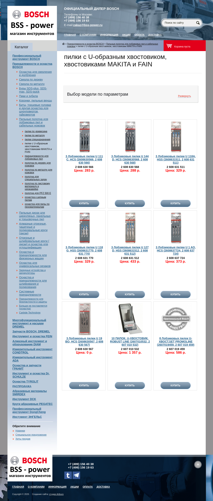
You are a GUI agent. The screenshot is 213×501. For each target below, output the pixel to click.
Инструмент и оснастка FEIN (32, 336)
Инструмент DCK (24, 399)
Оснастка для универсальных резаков (35, 264)
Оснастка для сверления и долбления (35, 73)
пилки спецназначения (37, 139)
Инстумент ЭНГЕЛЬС (27, 416)
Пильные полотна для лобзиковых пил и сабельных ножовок (33, 122)
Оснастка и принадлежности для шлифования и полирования (33, 282)
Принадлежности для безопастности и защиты (33, 300)
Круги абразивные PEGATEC (33, 404)
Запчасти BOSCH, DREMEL (31, 331)
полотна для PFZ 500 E (38, 193)
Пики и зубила (28, 96)
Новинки (20, 430)
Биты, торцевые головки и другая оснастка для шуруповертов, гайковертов (35, 109)
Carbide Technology (30, 312)
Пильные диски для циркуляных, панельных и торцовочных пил (35, 216)
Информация (109, 35)
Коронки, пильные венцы (35, 100)
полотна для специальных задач (36, 178)
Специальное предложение (31, 434)
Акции (126, 35)
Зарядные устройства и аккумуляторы (32, 272)
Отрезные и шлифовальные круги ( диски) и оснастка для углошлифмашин (34, 242)
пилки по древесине (36, 131)
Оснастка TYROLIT (25, 381)
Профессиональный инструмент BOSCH (27, 57)
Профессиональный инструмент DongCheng (29, 410)
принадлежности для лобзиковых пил (37, 157)
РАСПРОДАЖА (22, 386)
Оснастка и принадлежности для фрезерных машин (33, 255)
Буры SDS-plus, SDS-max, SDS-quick (33, 90)
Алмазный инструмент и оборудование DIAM (30, 343)
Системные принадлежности (30, 293)
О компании (88, 35)
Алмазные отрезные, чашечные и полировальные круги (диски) (33, 228)
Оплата (140, 35)
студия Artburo (56, 494)
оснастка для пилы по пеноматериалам (37, 205)
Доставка (155, 35)
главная (70, 35)
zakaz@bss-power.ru (88, 25)
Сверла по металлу (32, 84)
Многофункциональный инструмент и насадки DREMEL (29, 323)
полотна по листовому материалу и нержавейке (37, 186)
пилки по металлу (35, 135)
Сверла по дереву (31, 79)
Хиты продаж (23, 438)
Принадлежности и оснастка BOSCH (85, 44)
